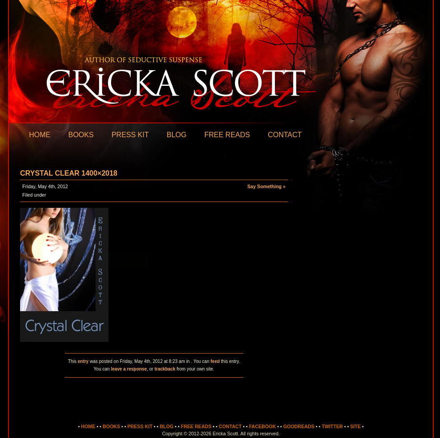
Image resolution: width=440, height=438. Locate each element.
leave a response (129, 368)
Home (39, 135)
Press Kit (130, 135)
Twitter (332, 426)
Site (355, 426)
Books (81, 135)
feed (215, 361)
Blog (176, 135)
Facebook (262, 426)
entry (83, 361)
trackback (164, 368)
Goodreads (299, 426)
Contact (285, 135)
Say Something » (266, 186)
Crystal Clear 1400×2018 (68, 173)
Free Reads (227, 135)
